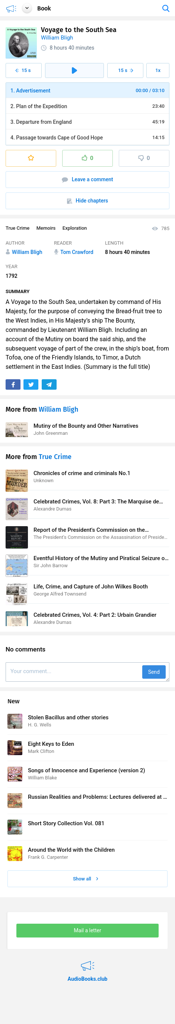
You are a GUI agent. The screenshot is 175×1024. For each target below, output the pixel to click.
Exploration (75, 228)
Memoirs (46, 228)
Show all (85, 879)
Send (154, 672)
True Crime (17, 228)
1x (157, 70)
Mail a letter (87, 930)
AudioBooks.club (87, 961)
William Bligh (57, 37)
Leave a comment (87, 179)
